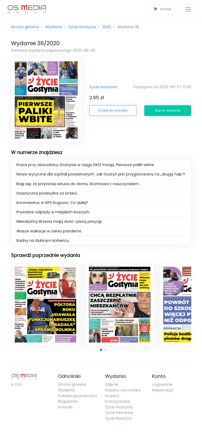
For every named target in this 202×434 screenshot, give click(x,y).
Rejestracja (162, 390)
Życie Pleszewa (119, 412)
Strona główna (25, 27)
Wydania (53, 27)
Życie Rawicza (118, 418)
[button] (101, 350)
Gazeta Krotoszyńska (117, 398)
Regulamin (68, 401)
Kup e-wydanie (168, 110)
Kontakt (65, 407)
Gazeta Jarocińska (123, 390)
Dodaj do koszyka (113, 110)
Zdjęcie (111, 384)
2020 (106, 27)
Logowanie (162, 384)
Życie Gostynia (82, 27)
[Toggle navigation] (188, 9)
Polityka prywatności (77, 395)
